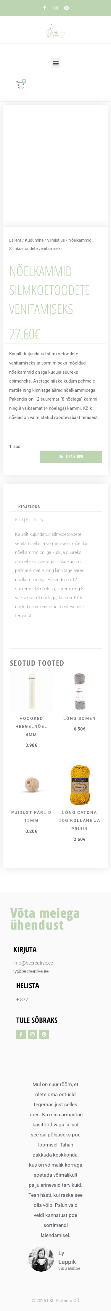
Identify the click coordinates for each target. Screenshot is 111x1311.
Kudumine (34, 240)
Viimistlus (56, 240)
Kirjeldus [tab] (29, 507)
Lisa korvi (74, 456)
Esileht (15, 240)
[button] (55, 63)
